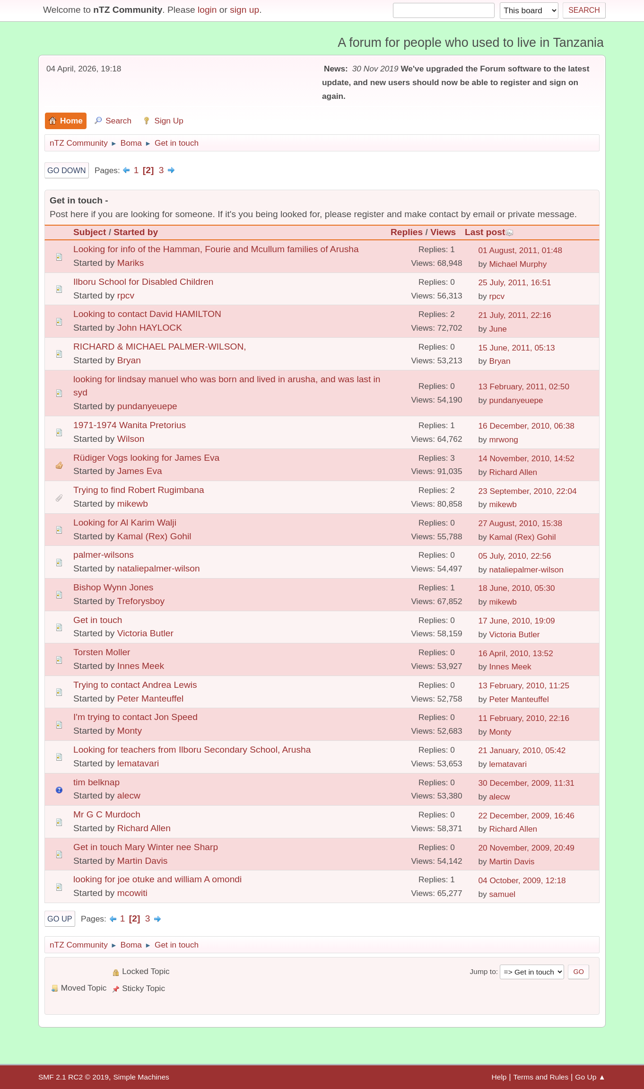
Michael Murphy (518, 264)
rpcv (125, 295)
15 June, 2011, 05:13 (516, 347)
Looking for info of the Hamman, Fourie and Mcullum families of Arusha (216, 249)
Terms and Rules (541, 1077)
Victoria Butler (145, 633)
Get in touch (97, 620)
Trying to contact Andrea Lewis (135, 685)
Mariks (130, 263)
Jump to (483, 971)
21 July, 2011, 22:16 (514, 315)
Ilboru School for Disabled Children (143, 282)
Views (443, 232)
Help (499, 1077)
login (207, 10)
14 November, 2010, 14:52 (526, 458)
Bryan (129, 360)
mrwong (503, 439)
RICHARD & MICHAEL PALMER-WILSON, (159, 346)
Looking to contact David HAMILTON (147, 314)
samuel (502, 894)
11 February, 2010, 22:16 (523, 718)
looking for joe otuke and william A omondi (157, 879)
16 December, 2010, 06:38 (526, 425)
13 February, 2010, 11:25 (523, 685)
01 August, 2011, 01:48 (520, 250)
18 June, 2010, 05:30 (516, 588)
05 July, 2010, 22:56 (514, 556)
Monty (129, 731)
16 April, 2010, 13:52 (515, 653)
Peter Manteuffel (150, 698)
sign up (244, 10)
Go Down (66, 170)
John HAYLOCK (149, 328)
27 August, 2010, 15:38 (520, 523)
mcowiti (132, 893)
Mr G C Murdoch (106, 814)
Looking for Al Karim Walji (124, 522)
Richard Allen (513, 472)
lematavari (138, 763)
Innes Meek (140, 666)
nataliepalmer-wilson (158, 568)
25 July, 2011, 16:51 (514, 282)
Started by (135, 232)
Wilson (131, 439)
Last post (489, 232)
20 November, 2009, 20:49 (526, 847)
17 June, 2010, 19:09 (516, 620)
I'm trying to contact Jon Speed (135, 717)
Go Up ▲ (590, 1077)
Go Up (59, 918)
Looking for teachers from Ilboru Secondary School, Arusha (192, 750)
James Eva (139, 471)
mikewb (132, 504)
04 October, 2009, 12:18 (522, 880)
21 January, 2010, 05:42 (522, 750)
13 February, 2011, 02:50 (523, 386)
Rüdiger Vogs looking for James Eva (146, 458)
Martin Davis (142, 861)
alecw (128, 795)
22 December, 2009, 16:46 (526, 815)
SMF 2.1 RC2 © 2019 (73, 1077)
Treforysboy (141, 601)
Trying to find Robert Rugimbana (138, 490)
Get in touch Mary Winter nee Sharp (145, 847)
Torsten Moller (102, 652)
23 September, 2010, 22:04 (527, 491)
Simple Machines (141, 1077)
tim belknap (96, 782)
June (497, 329)
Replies (407, 232)
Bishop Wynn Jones (113, 587)
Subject (89, 232)
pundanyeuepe (147, 406)
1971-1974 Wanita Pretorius (129, 425)
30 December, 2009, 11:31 (526, 783)
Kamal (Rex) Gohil (154, 536)
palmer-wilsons (103, 555)
